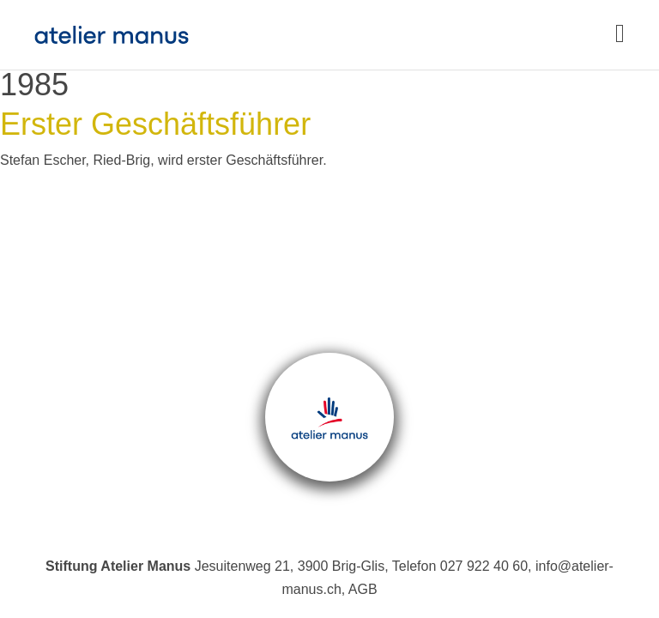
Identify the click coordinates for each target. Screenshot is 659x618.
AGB (363, 589)
